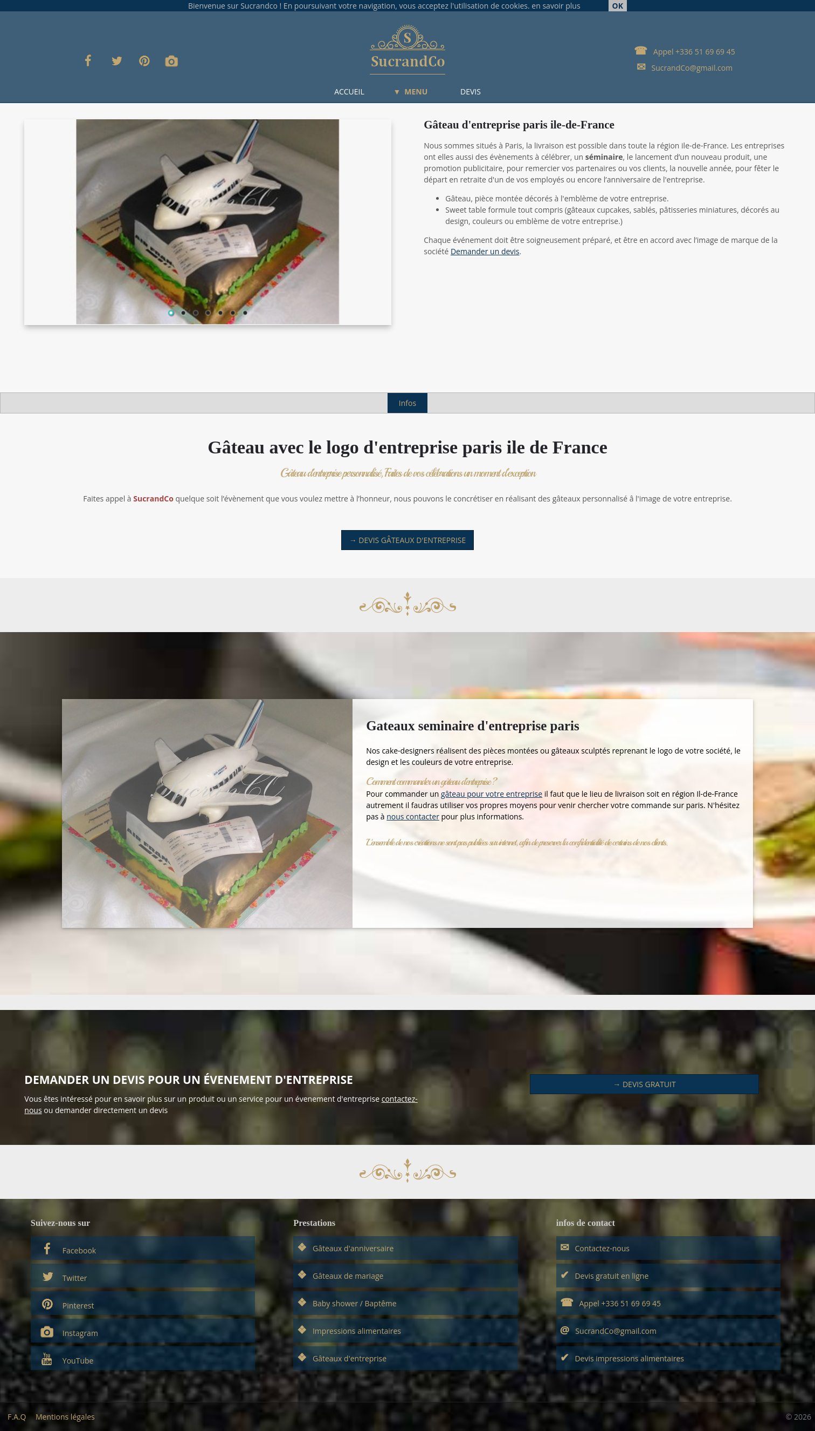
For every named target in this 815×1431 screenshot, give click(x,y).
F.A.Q (17, 1417)
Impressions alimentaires (349, 1330)
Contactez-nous (595, 1247)
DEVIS (470, 91)
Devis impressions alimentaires (622, 1357)
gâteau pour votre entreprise (491, 794)
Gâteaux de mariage (340, 1274)
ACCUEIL (349, 91)
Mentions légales (65, 1417)
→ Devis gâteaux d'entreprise (407, 540)
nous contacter (412, 816)
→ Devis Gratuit (644, 1084)
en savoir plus (555, 6)
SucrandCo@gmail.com (685, 66)
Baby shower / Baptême (346, 1302)
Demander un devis (485, 251)
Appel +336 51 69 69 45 (684, 50)
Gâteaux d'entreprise (341, 1357)
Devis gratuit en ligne (604, 1274)
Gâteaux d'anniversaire (345, 1247)
